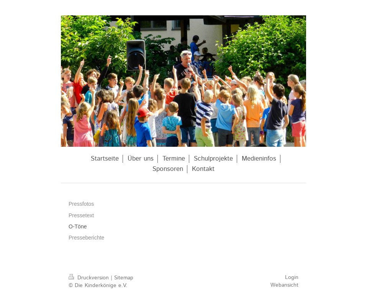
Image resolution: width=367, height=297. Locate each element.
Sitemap (123, 278)
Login (291, 277)
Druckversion (90, 278)
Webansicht (284, 285)
